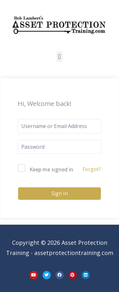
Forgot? (92, 169)
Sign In (59, 193)
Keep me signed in (51, 169)
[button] (59, 56)
